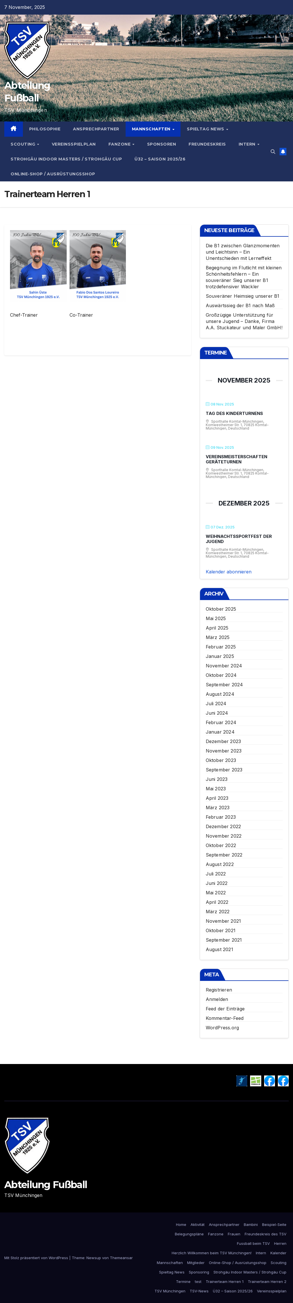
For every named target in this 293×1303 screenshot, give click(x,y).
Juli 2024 (216, 703)
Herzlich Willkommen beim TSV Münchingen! (212, 1253)
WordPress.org (222, 1027)
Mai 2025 (216, 618)
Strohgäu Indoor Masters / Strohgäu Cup (66, 159)
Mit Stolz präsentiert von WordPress (36, 1257)
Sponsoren (161, 144)
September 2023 (224, 770)
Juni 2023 (217, 779)
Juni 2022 (217, 883)
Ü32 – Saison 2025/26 (159, 159)
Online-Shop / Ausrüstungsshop (53, 174)
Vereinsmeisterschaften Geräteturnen (236, 459)
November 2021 (223, 921)
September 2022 (224, 855)
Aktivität (198, 1224)
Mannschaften (152, 129)
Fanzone (120, 144)
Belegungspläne (189, 1234)
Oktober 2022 (221, 845)
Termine (183, 1281)
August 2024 (220, 694)
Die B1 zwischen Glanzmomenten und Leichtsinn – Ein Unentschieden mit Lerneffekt (243, 252)
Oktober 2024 (221, 675)
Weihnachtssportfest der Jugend (239, 539)
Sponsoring (199, 1272)
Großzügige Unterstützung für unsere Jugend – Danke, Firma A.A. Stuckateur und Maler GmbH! (244, 321)
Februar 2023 (221, 817)
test (198, 1281)
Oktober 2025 (221, 609)
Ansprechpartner (96, 129)
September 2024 (224, 684)
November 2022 (224, 836)
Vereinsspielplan (74, 144)
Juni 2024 (217, 713)
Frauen (234, 1234)
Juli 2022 (216, 874)
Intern (248, 144)
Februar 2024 (221, 722)
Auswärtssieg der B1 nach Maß (240, 305)
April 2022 (217, 902)
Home (181, 1224)
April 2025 (217, 628)
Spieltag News (206, 129)
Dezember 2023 (223, 741)
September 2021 (224, 940)
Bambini (251, 1224)
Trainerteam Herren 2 (267, 1281)
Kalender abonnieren (229, 572)
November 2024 (224, 666)
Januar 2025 (220, 656)
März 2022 (218, 911)
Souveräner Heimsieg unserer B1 (243, 296)
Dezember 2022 (223, 826)
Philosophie (45, 129)
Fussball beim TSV (253, 1243)
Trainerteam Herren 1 (224, 1281)
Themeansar (121, 1257)
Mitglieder (196, 1262)
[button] (273, 151)
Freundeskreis (207, 144)
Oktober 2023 (221, 760)
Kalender (278, 1253)
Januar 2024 (220, 732)
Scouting (24, 144)
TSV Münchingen (170, 1291)
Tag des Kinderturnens (234, 413)
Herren (280, 1243)
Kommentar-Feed (225, 1018)
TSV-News (199, 1291)
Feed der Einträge (225, 1009)
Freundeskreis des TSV (265, 1234)
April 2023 (217, 798)
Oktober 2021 (220, 930)
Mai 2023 (216, 788)
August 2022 (220, 864)
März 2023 (218, 807)
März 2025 (218, 637)
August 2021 (219, 949)
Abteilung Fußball (45, 1185)
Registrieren (219, 990)
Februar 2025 (221, 647)
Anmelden (217, 999)
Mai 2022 (216, 893)
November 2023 (224, 751)
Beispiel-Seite (274, 1224)
